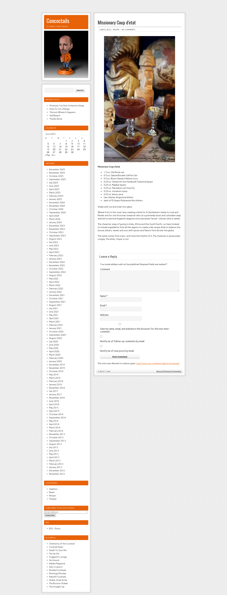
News (52, 492)
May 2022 (53, 278)
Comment (105, 269)
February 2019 (56, 381)
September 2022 (57, 272)
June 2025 (54, 186)
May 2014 (53, 421)
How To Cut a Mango (60, 109)
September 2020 (57, 335)
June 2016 (54, 401)
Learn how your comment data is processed (157, 367)
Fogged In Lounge (58, 557)
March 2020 (54, 354)
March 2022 (54, 285)
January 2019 (55, 384)
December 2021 (57, 295)
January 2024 (55, 222)
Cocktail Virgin (56, 547)
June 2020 (54, 345)
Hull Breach (55, 115)
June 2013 (54, 450)
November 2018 (57, 388)
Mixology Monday (57, 573)
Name (104, 299)
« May (47, 155)
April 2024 (54, 215)
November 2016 (57, 397)
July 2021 (53, 308)
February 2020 (56, 358)
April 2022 (54, 282)
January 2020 (55, 361)
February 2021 (56, 325)
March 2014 (54, 427)
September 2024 (57, 212)
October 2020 (56, 331)
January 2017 (55, 394)
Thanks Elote (56, 119)
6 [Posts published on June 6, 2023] (54, 143)
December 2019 (57, 364)
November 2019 (57, 368)
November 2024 (57, 206)
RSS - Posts (54, 528)
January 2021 (55, 328)
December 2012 (57, 470)
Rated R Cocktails (57, 576)
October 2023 (56, 232)
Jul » (53, 155)
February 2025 (56, 196)
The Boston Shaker (58, 583)
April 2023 (54, 252)
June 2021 (54, 311)
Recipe (116, 30)
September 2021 (57, 301)
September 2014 (57, 417)
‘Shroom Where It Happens (63, 112)
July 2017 (53, 391)
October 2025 (56, 176)
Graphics (53, 489)
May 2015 (53, 407)
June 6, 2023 (105, 30)
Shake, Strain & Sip (58, 580)
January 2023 (55, 258)
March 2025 (54, 192)
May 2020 (53, 348)
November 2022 (57, 265)
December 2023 (57, 225)
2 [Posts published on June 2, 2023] (72, 141)
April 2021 (54, 318)
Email (103, 309)
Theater (53, 499)
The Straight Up (56, 586)
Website (104, 318)
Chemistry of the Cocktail (62, 543)
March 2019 (54, 378)
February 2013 (56, 464)
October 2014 (56, 414)
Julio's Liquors (56, 567)
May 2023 (53, 249)
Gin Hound (54, 560)
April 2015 (54, 411)
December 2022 (57, 262)
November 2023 (57, 229)
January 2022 (55, 292)
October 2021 (56, 298)
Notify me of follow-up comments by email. (122, 345)
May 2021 (53, 315)
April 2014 (54, 424)
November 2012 (57, 474)
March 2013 (54, 460)
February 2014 (56, 431)
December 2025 (57, 169)
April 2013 (54, 457)
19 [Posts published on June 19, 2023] (48, 149)
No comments (128, 30)
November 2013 (57, 434)
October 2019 (56, 371)
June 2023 (54, 245)
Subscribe (50, 515)
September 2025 (57, 179)
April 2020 (54, 351)
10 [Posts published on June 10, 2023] (78, 143)
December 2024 (57, 202)
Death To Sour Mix (58, 550)
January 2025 (55, 199)
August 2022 (55, 275)
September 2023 (57, 235)
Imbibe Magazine (57, 563)
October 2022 (56, 268)
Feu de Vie (54, 553)
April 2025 (54, 189)
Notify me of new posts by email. (117, 354)
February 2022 (56, 288)
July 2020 (53, 341)
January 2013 (55, 467)
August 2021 (55, 305)
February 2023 (56, 255)
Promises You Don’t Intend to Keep (67, 105)
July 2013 (53, 447)
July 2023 (53, 242)
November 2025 (57, 172)
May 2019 (53, 374)
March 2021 (54, 321)
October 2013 (56, 437)
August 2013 (55, 444)
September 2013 (57, 440)
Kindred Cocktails (57, 570)
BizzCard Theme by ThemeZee (168, 375)
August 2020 (55, 338)
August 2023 (55, 239)
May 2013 (53, 454)
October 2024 (56, 209)
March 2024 (54, 219)
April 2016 (54, 404)
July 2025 (53, 182)
